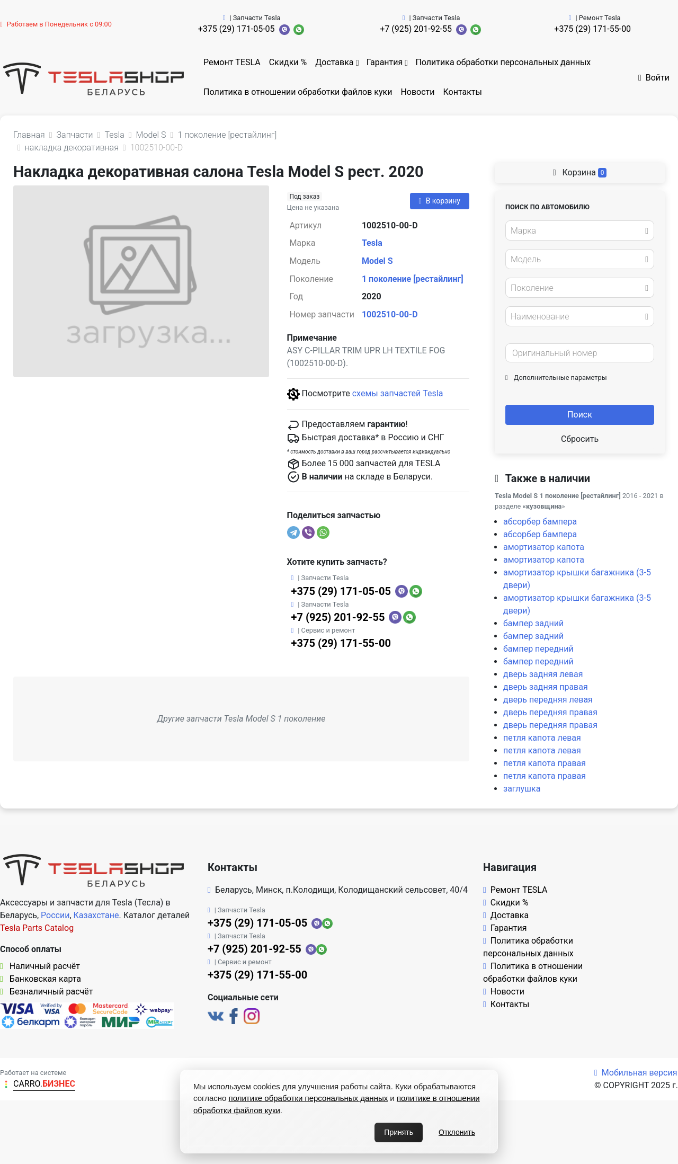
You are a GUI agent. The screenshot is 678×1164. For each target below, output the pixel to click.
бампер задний (533, 623)
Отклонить (457, 1132)
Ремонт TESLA (232, 62)
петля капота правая (544, 763)
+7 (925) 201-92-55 (416, 29)
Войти (654, 78)
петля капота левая (542, 738)
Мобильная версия (635, 1073)
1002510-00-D (390, 314)
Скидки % (288, 62)
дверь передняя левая (548, 700)
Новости (417, 92)
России (55, 915)
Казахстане (96, 915)
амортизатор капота (543, 547)
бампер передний (538, 649)
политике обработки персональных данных (308, 1098)
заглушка (521, 789)
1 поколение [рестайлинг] (412, 279)
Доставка (334, 62)
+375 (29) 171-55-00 (592, 29)
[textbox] (576, 231)
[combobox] (580, 230)
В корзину (439, 201)
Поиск (579, 415)
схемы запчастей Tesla (397, 393)
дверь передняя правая (550, 712)
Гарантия (385, 62)
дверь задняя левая (543, 674)
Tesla (372, 243)
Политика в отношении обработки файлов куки (297, 92)
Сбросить (580, 439)
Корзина (580, 172)
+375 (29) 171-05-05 (236, 29)
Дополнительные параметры (556, 377)
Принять (398, 1132)
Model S (377, 261)
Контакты (462, 92)
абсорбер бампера (540, 522)
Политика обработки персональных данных (503, 62)
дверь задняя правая (545, 687)
